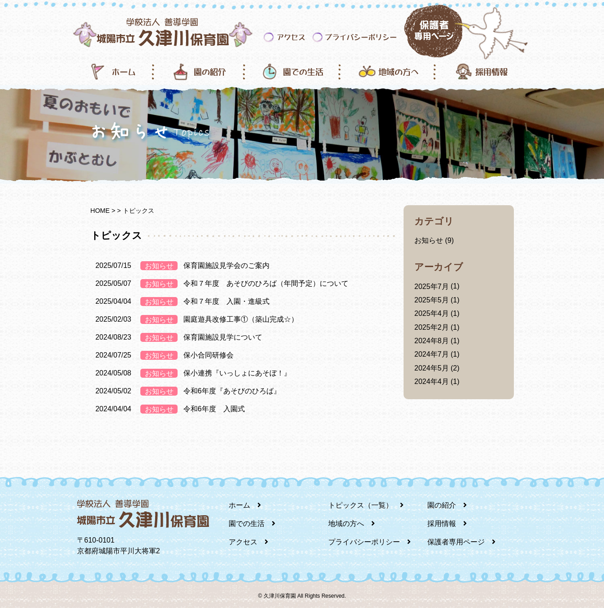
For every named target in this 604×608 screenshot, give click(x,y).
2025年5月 (431, 300)
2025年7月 (431, 286)
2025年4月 (431, 313)
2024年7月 (431, 354)
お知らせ (428, 240)
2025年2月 (431, 327)
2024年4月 (431, 381)
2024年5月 (431, 368)
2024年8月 (431, 341)
